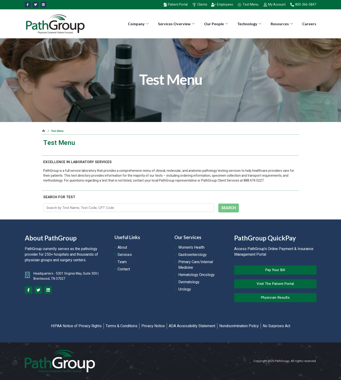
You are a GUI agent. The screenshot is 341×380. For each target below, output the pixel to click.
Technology (249, 24)
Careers (309, 24)
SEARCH (228, 208)
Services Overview (177, 24)
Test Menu (57, 131)
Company (139, 24)
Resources (282, 24)
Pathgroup (43, 130)
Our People (216, 24)
